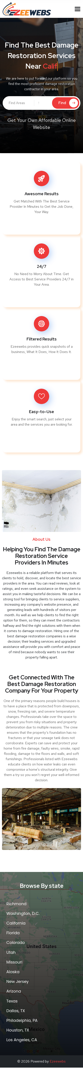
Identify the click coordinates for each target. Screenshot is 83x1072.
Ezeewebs (58, 1061)
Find (68, 103)
